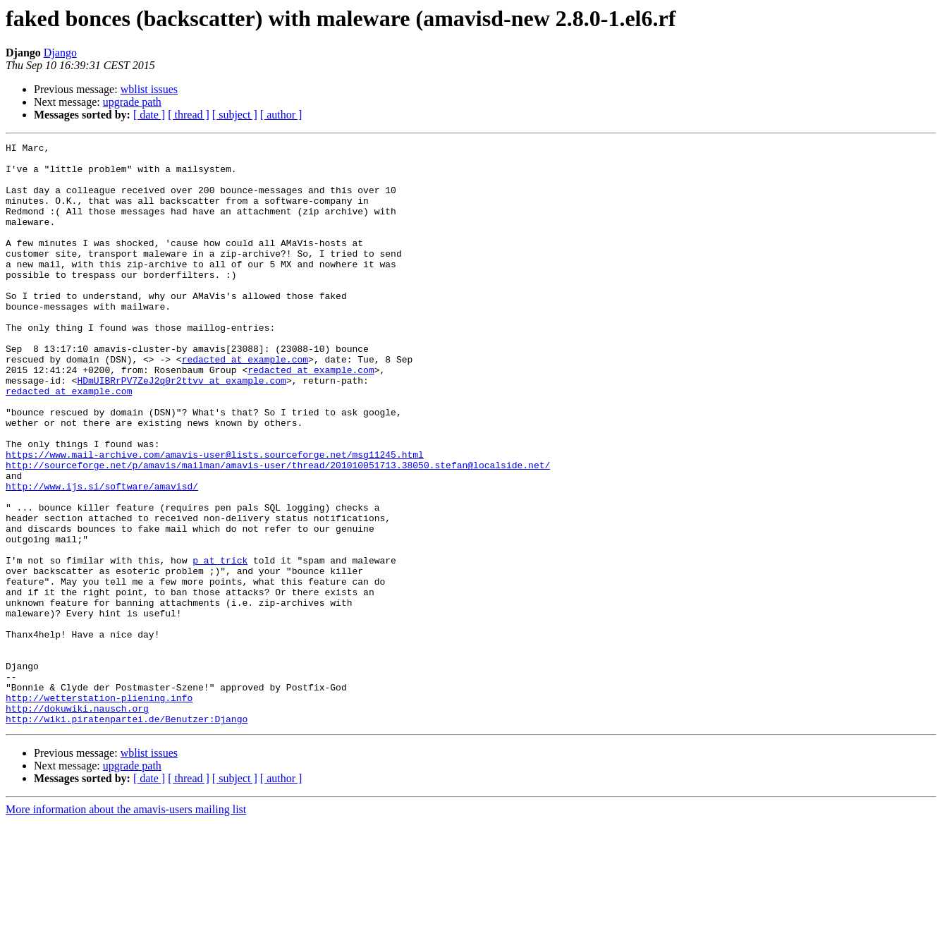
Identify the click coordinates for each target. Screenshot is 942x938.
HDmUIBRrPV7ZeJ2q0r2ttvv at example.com (181, 428)
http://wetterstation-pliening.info (99, 809)
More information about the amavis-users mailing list (126, 926)
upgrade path (132, 102)
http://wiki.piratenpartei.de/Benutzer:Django (126, 835)
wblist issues (149, 89)
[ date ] (149, 115)
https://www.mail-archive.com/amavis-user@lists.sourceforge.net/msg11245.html (215, 517)
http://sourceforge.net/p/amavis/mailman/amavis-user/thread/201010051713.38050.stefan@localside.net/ (278, 530)
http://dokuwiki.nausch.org (77, 822)
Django (60, 53)
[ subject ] (234, 115)
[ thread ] (188, 115)
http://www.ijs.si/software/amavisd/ (102, 555)
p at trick (219, 644)
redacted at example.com (245, 403)
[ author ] (281, 115)
